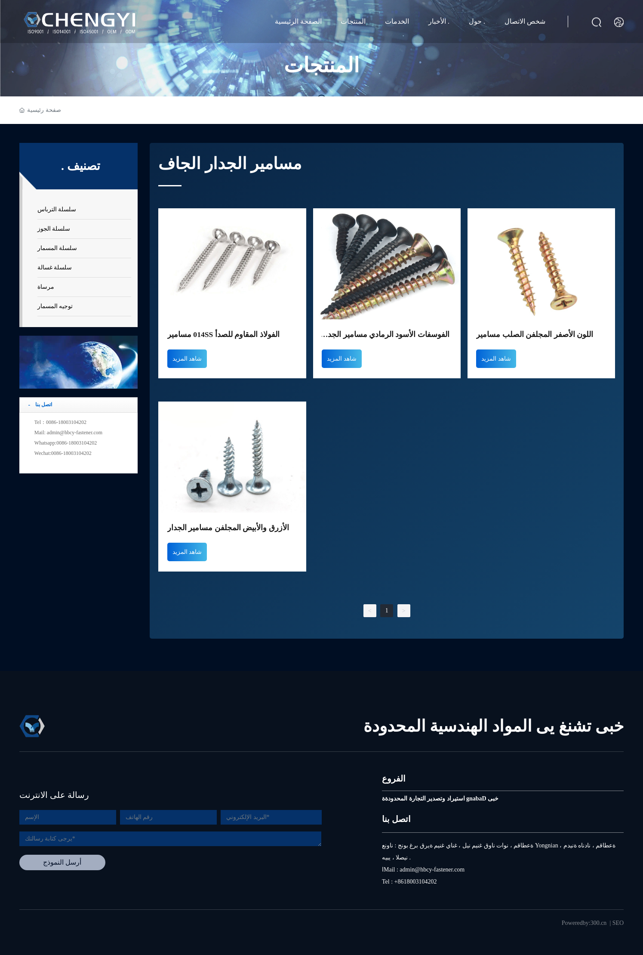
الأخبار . (438, 21)
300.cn (599, 915)
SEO (618, 915)
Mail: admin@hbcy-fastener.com (68, 433)
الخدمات (397, 21)
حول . (477, 21)
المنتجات (353, 21)
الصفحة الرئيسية (298, 21)
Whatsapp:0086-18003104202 (65, 443)
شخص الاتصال (525, 21)
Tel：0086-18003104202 (60, 422)
